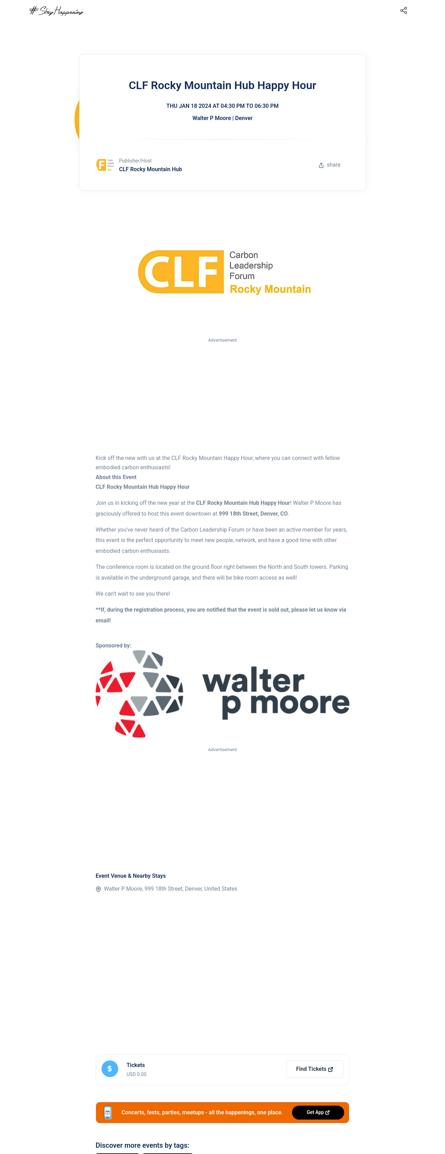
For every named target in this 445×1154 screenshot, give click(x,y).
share (329, 164)
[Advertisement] (222, 396)
